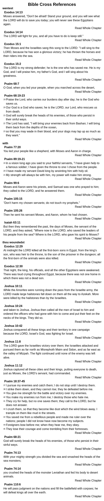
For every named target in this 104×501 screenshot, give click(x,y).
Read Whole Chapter (88, 28)
